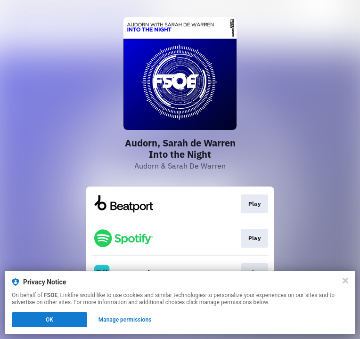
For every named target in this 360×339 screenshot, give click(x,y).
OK (49, 319)
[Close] (345, 280)
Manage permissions (125, 319)
